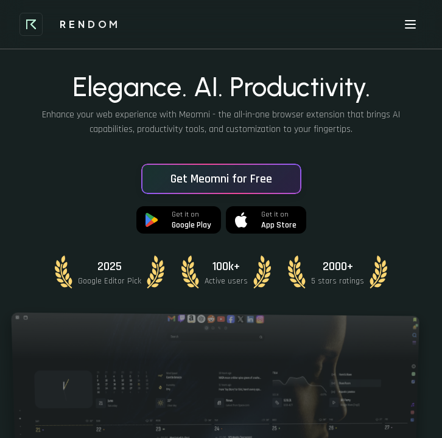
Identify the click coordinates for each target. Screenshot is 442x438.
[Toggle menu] (410, 24)
